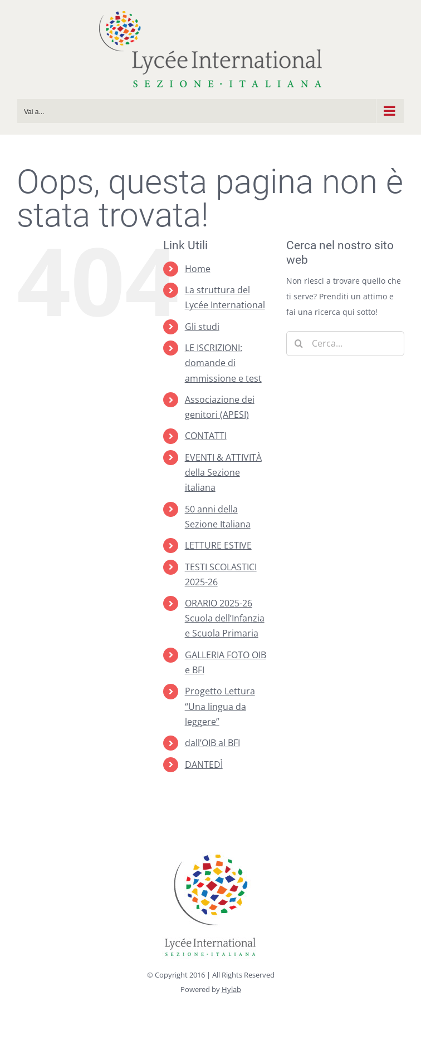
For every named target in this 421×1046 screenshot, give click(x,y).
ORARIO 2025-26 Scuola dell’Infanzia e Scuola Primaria (225, 618)
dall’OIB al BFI (212, 743)
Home (197, 269)
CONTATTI (206, 436)
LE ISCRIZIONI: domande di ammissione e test (223, 363)
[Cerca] (298, 343)
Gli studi (202, 326)
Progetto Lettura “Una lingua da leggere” (220, 706)
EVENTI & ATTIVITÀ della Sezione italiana (223, 472)
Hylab (231, 989)
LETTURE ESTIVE (218, 545)
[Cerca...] (345, 343)
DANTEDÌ (204, 764)
